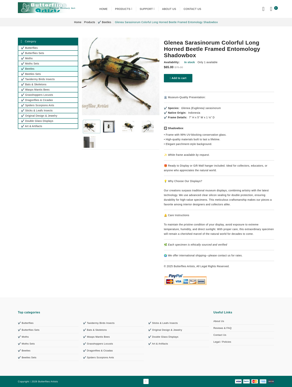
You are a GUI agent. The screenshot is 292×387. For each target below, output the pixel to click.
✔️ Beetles (104, 22)
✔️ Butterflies (26, 323)
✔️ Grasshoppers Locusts (98, 343)
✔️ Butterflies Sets (28, 329)
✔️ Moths (23, 336)
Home (77, 22)
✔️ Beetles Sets (27, 357)
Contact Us (219, 335)
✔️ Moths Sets (26, 343)
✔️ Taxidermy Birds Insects (99, 323)
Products (89, 22)
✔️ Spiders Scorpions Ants (98, 357)
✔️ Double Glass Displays (163, 336)
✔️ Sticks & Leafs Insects (163, 323)
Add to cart (178, 78)
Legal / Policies (222, 341)
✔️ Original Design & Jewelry (165, 329)
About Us (218, 321)
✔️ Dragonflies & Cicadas (98, 350)
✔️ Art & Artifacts (158, 343)
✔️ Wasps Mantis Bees (96, 336)
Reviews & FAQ (222, 328)
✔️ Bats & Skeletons (95, 329)
